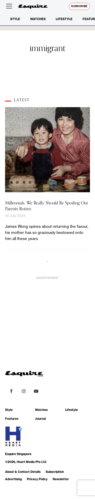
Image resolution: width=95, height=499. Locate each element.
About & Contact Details (23, 472)
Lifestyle (64, 19)
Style (15, 19)
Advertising (13, 479)
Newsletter (61, 479)
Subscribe (79, 6)
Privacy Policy (37, 479)
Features (11, 419)
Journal (40, 419)
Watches (38, 19)
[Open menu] (10, 6)
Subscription (55, 472)
